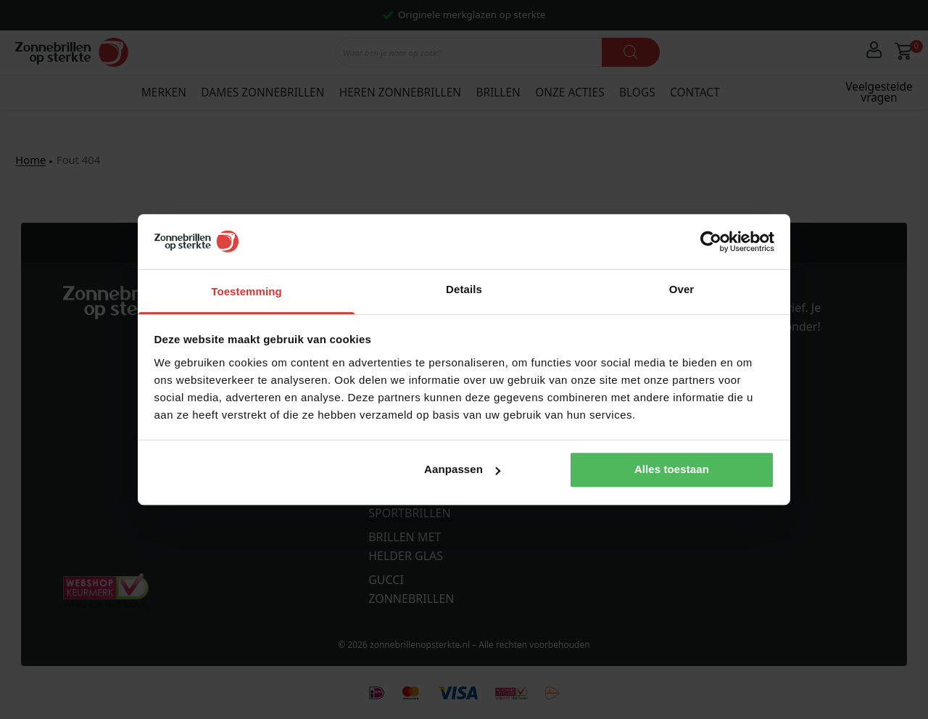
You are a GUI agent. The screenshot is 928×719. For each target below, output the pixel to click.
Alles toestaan (671, 469)
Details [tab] (464, 289)
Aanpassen (462, 469)
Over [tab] (682, 289)
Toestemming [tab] (246, 291)
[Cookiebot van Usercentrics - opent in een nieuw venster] (710, 241)
